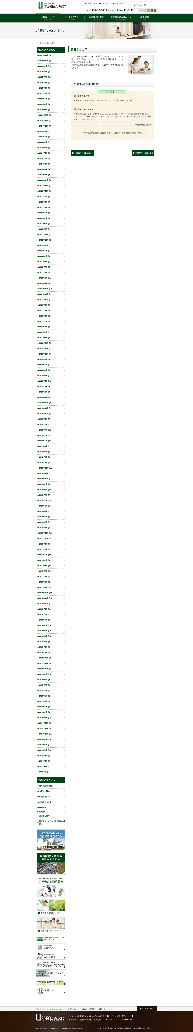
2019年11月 (45, 408)
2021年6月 (44, 316)
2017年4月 (45, 571)
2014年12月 (45, 723)
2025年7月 (45, 77)
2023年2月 (44, 229)
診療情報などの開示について (146, 1028)
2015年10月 (45, 669)
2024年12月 (45, 115)
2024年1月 (44, 175)
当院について (59, 1009)
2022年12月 (45, 235)
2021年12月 (45, 289)
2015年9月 (45, 674)
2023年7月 (44, 207)
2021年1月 (44, 338)
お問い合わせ (106, 3)
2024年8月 (44, 137)
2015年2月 (44, 712)
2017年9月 (44, 544)
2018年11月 (45, 473)
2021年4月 (44, 327)
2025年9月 (45, 66)
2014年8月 (45, 745)
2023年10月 (45, 191)
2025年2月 (44, 104)
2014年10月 (45, 734)
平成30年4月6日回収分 (144, 153)
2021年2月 (44, 332)
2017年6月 (44, 560)
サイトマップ (120, 3)
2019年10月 (45, 414)
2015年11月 (45, 663)
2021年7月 (44, 310)
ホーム (38, 43)
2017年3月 (45, 576)
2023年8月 (44, 202)
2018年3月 (44, 517)
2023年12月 (45, 180)
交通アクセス (92, 3)
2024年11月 (45, 121)
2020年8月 (44, 365)
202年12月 (44, 766)
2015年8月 (44, 680)
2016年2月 (44, 647)
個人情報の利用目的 (124, 1028)
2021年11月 (45, 294)
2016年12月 (45, 593)
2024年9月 (45, 131)
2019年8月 (44, 424)
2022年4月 (44, 267)
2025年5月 (44, 88)
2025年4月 (44, 93)
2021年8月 (44, 305)
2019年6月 (45, 435)
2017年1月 (45, 587)
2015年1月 (45, 718)
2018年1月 (44, 528)
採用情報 (101, 1009)
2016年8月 (44, 614)
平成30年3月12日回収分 (83, 153)
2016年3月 (44, 642)
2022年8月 (44, 251)
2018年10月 (45, 479)
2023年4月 (44, 224)
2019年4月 (44, 446)
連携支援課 (41, 812)
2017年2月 (44, 582)
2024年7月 (44, 142)
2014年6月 (44, 756)
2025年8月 (44, 72)
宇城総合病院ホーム (44, 1009)
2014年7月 (45, 750)
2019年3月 (44, 452)
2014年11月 (45, 728)
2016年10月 (45, 604)
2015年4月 (44, 701)
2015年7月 (44, 685)
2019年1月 (44, 463)
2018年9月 (44, 484)
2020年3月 (44, 386)
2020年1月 (44, 397)
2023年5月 (44, 218)
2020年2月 (44, 392)
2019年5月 (45, 441)
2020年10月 (45, 354)
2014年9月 (45, 739)
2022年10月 (45, 245)
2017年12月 (45, 533)
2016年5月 (45, 631)
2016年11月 (45, 598)
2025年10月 (45, 61)
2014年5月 (44, 761)
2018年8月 (45, 490)
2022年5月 (44, 262)
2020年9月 (44, 359)
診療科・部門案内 (89, 1009)
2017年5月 (45, 566)
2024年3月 (44, 164)
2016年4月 (45, 636)
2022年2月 (45, 278)
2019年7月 (45, 430)
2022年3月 (44, 272)
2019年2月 (44, 457)
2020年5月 (45, 381)
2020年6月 (44, 376)
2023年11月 (45, 186)
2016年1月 (44, 652)
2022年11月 (45, 240)
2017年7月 (45, 555)
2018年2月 (45, 522)
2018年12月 (45, 468)
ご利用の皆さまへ (73, 1009)
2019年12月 (45, 403)
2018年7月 (44, 495)
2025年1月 (44, 110)
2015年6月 (44, 690)
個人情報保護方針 (106, 1028)
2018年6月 (45, 500)
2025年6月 (44, 83)
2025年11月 (45, 55)
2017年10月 (45, 538)
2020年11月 (45, 349)
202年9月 (44, 772)
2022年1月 (44, 283)
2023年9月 (44, 197)
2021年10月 (45, 300)
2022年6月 (44, 256)
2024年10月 (45, 126)
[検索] (141, 4)
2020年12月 (45, 343)
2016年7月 (44, 620)
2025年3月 (44, 99)
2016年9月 (45, 609)
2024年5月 (44, 153)
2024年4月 (44, 158)
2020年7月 (44, 370)
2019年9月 (44, 419)
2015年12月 (45, 658)
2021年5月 (44, 321)
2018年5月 (45, 506)
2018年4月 (45, 511)
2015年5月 (44, 696)
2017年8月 (44, 549)
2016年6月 (45, 625)
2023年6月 (44, 213)
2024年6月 (44, 148)
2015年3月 (44, 707)
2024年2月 (44, 169)
